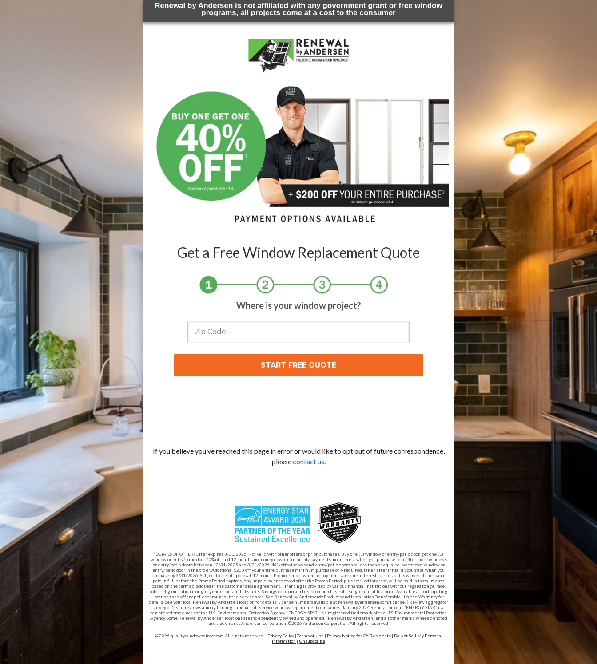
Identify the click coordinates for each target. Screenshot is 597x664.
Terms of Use (310, 635)
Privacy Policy (280, 635)
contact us (308, 461)
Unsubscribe (312, 641)
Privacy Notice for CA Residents (359, 635)
